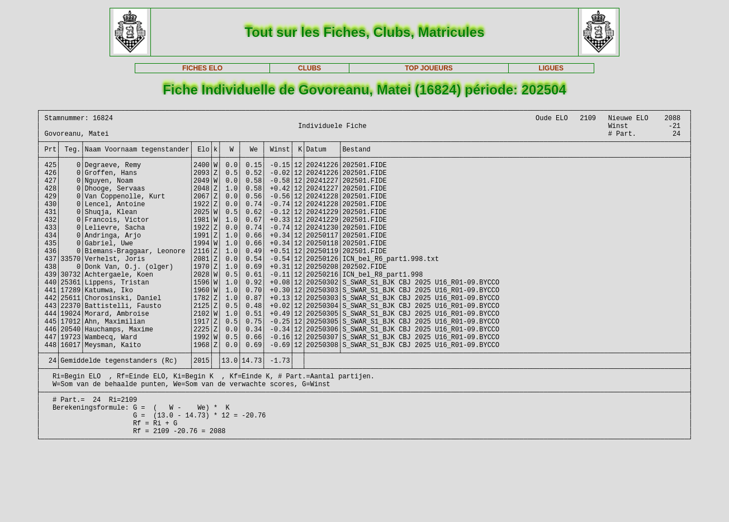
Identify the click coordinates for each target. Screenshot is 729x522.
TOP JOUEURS (429, 68)
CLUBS (309, 68)
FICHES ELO (202, 68)
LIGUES (551, 68)
